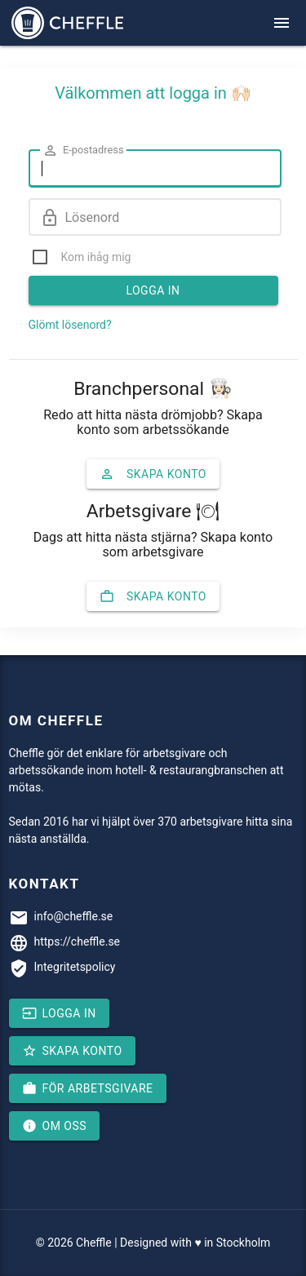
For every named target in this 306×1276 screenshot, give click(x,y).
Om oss (54, 1126)
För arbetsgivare (87, 1088)
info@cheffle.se (73, 916)
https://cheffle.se (77, 941)
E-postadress (82, 150)
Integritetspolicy (75, 966)
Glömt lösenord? (70, 324)
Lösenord (80, 218)
